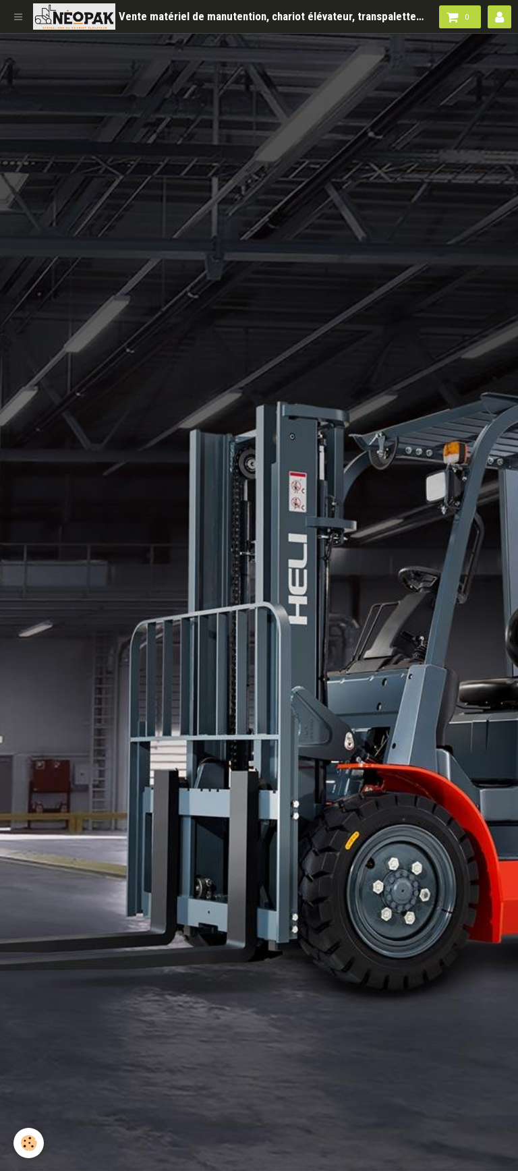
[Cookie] (28, 1143)
